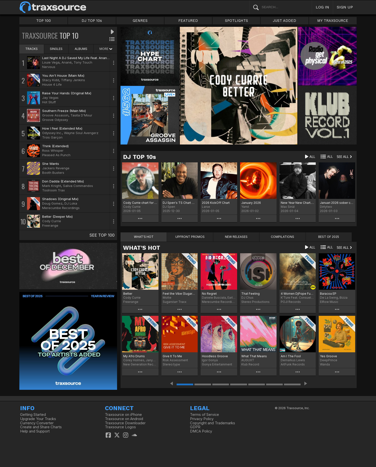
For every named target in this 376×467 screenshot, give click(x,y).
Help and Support (35, 431)
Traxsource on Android (124, 419)
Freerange (50, 225)
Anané (67, 62)
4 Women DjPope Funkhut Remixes (298, 293)
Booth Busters (53, 173)
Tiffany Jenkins (73, 80)
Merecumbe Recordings (61, 208)
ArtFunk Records (293, 364)
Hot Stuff (49, 102)
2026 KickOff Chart (216, 203)
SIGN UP (345, 7)
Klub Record (250, 364)
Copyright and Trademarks (212, 423)
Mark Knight (51, 186)
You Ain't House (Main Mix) (63, 75)
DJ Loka (70, 203)
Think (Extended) (55, 146)
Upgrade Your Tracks (38, 419)
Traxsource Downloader (125, 423)
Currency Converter (37, 423)
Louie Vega (51, 62)
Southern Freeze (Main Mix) (64, 111)
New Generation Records (140, 364)
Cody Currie (51, 221)
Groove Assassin (55, 115)
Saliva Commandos (78, 186)
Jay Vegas (50, 98)
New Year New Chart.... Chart (298, 203)
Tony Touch (83, 62)
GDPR (195, 427)
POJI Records (291, 302)
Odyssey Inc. (52, 133)
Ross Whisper (52, 150)
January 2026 (251, 203)
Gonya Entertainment (217, 364)
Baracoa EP (328, 293)
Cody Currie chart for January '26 (140, 203)
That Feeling (250, 293)
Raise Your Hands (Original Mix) (66, 93)
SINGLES (56, 49)
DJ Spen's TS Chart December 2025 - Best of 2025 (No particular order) (180, 203)
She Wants (50, 164)
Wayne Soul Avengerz (81, 133)
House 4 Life (52, 84)
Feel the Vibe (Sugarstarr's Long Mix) (180, 293)
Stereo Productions (255, 302)
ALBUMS (81, 49)
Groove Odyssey (55, 120)
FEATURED (188, 20)
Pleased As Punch (56, 155)
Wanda (325, 364)
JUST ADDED (284, 20)
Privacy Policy (202, 419)
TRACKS (31, 49)
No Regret (209, 293)
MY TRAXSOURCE (332, 20)
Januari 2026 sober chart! (337, 203)
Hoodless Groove (215, 356)
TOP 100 (43, 20)
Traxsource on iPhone (123, 414)
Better (127, 293)
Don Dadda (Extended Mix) (63, 181)
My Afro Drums (134, 356)
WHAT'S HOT (141, 247)
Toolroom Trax (53, 190)
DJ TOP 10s (92, 20)
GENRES (140, 20)
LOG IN (322, 7)
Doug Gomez (52, 203)
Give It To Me (172, 356)
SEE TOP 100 (102, 235)
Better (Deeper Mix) (57, 216)
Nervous (48, 67)
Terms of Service (204, 414)
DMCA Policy (201, 431)
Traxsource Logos (120, 427)
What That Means (254, 356)
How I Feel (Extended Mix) (62, 128)
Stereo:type (171, 364)
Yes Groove (328, 356)
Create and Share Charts (41, 427)
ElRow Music (329, 302)
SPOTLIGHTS (236, 20)
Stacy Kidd (50, 80)
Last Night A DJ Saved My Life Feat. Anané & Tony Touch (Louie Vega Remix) (102, 58)
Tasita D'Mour (81, 115)
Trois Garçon (52, 137)
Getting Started (33, 414)
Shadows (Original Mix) (60, 199)
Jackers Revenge (55, 168)
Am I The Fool (291, 356)
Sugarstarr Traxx (175, 302)
